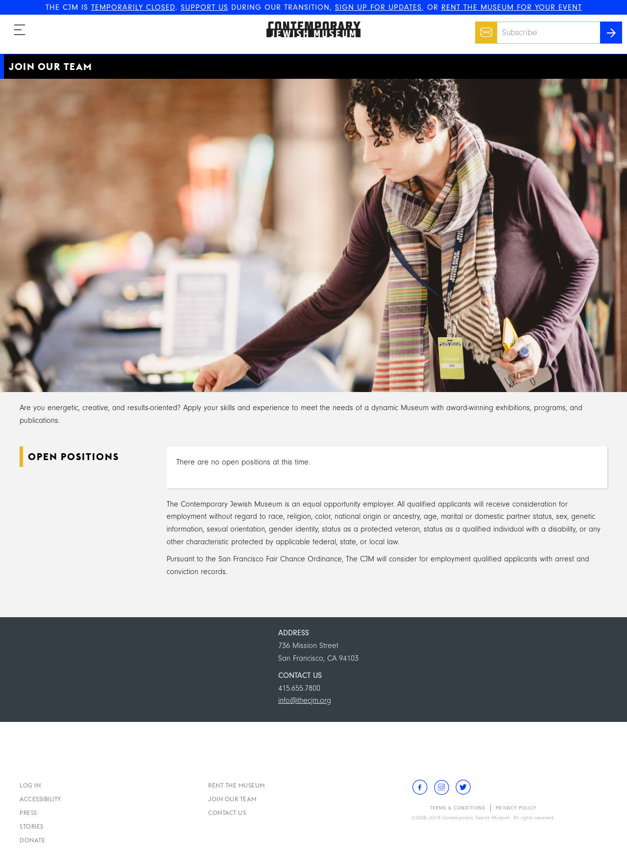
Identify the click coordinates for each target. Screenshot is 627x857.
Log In (30, 785)
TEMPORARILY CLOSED (133, 7)
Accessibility (41, 799)
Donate (32, 840)
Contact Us (227, 812)
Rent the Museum (236, 785)
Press (28, 812)
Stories (32, 826)
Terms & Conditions (457, 808)
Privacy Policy (516, 808)
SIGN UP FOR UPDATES (378, 7)
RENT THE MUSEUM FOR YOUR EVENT (511, 7)
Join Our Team (232, 799)
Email (483, 27)
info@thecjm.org (304, 700)
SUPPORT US (204, 7)
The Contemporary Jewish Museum (309, 21)
